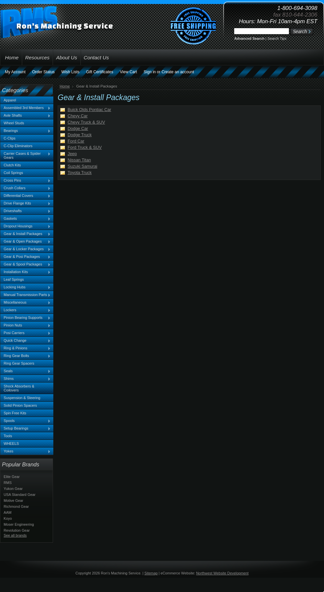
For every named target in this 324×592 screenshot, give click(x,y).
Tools (8, 436)
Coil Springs (13, 173)
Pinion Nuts (25, 325)
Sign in (150, 72)
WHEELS (11, 443)
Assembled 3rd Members (25, 108)
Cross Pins (25, 180)
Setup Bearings (25, 428)
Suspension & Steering (22, 398)
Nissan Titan (79, 159)
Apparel (10, 100)
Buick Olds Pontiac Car (89, 109)
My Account (15, 72)
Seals (25, 371)
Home (65, 86)
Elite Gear (12, 477)
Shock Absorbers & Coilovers (19, 388)
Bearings (25, 131)
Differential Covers (25, 196)
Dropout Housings (25, 226)
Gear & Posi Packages (25, 257)
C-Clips (10, 138)
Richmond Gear (16, 506)
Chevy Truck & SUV (86, 122)
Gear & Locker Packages (25, 249)
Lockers (25, 310)
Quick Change (25, 340)
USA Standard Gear (19, 495)
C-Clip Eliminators (18, 146)
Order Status (43, 72)
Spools (25, 421)
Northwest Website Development (222, 573)
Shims (25, 379)
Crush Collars (25, 188)
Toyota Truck (80, 172)
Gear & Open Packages (25, 241)
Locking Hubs (25, 287)
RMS (8, 483)
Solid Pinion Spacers (20, 405)
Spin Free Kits (15, 413)
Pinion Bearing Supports (25, 318)
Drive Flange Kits (25, 203)
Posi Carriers (25, 333)
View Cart (128, 72)
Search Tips (276, 38)
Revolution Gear (17, 530)
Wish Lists (70, 72)
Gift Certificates (99, 72)
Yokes (25, 451)
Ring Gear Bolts (25, 356)
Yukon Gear (13, 489)
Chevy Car (77, 115)
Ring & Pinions (25, 348)
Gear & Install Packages (25, 234)
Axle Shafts (25, 115)
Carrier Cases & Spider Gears (25, 155)
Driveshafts (25, 211)
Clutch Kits (12, 165)
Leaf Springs (14, 279)
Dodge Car (78, 128)
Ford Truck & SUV (85, 147)
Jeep (72, 153)
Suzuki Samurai (82, 166)
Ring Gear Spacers (19, 363)
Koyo (8, 518)
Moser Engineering (19, 524)
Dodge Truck (80, 134)
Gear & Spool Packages (25, 264)
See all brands (15, 535)
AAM (8, 512)
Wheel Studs (14, 123)
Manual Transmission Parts (25, 295)
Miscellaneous (25, 302)
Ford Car (76, 141)
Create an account (178, 72)
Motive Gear (13, 501)
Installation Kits (25, 272)
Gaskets (25, 218)
